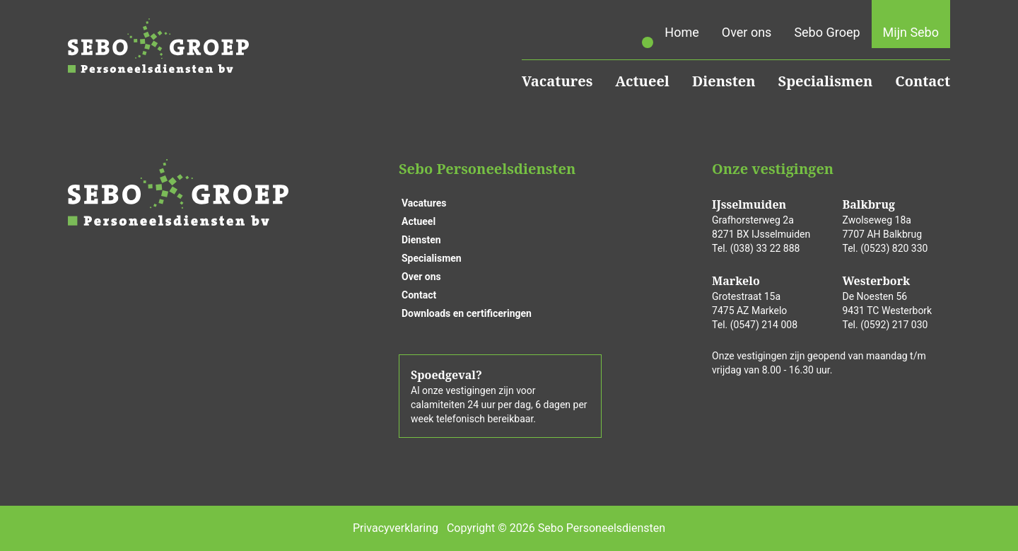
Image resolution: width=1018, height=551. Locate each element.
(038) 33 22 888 (765, 248)
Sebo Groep (827, 32)
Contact (922, 81)
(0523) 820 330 (894, 248)
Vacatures (557, 81)
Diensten (724, 81)
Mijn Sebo (911, 32)
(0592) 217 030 (894, 324)
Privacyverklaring (395, 528)
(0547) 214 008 (763, 324)
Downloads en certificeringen (467, 313)
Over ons (747, 32)
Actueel (642, 81)
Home (681, 32)
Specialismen (825, 81)
